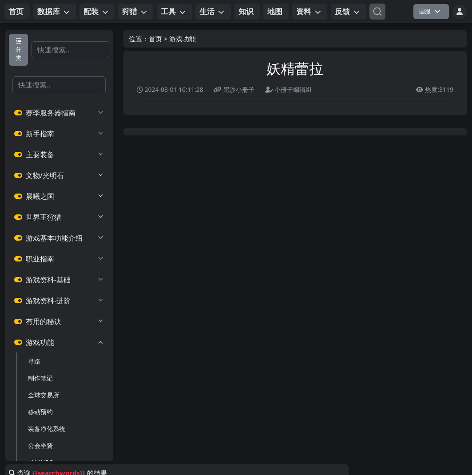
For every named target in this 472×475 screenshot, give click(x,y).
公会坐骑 (40, 445)
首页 (155, 38)
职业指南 (59, 258)
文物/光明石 (59, 175)
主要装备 (59, 154)
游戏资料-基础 (59, 279)
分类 (18, 50)
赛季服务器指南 (59, 112)
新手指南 (59, 133)
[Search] (377, 12)
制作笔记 (40, 378)
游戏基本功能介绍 (59, 238)
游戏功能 (59, 342)
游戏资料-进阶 (59, 300)
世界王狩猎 (59, 217)
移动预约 (40, 412)
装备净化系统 (46, 428)
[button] (54, 12)
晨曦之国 (59, 196)
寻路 (34, 361)
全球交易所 (43, 395)
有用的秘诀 (59, 321)
